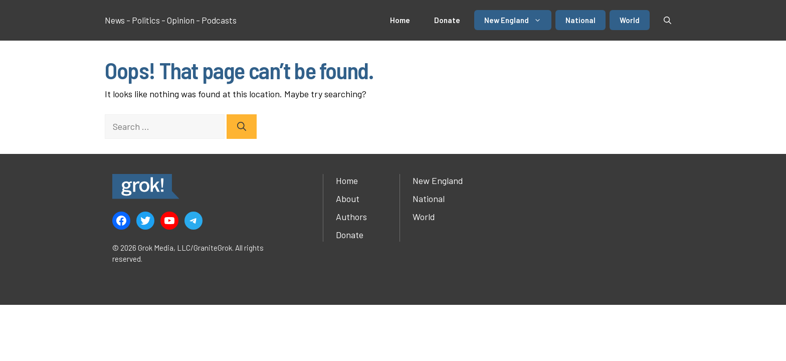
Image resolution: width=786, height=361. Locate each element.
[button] (667, 20)
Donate (447, 20)
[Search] (242, 126)
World (630, 20)
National (580, 20)
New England (517, 20)
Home (400, 20)
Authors (351, 216)
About (347, 198)
